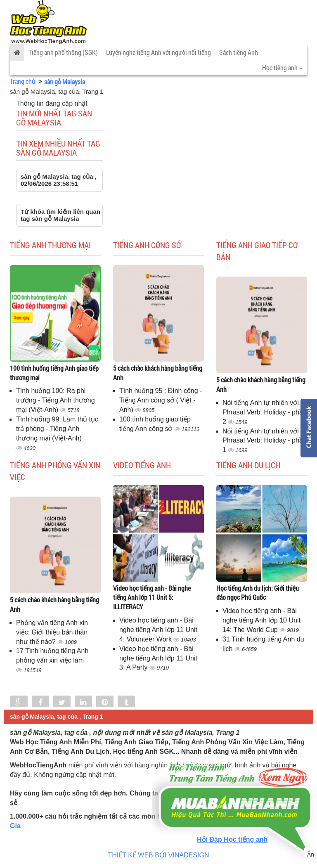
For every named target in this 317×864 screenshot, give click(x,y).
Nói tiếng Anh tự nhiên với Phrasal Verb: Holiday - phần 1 (264, 441)
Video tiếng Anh (142, 464)
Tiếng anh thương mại (50, 244)
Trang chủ (22, 81)
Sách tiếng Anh (238, 52)
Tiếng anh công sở (147, 244)
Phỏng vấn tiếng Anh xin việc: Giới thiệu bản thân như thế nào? (52, 632)
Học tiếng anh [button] (282, 67)
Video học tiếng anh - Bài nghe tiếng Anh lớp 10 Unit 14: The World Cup (261, 620)
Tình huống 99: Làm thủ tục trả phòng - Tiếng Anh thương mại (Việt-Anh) (57, 429)
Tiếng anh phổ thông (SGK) (63, 52)
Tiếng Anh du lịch (248, 464)
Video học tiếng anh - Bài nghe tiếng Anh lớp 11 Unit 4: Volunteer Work (158, 630)
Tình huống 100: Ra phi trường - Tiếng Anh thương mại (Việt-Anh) (55, 400)
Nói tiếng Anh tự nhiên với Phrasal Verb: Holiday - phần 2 (264, 412)
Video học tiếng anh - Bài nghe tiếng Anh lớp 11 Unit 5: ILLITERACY (152, 597)
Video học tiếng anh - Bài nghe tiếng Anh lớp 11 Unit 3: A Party (158, 658)
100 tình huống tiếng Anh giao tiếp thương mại (54, 373)
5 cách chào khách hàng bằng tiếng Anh (157, 373)
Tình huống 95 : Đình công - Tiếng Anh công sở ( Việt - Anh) (160, 400)
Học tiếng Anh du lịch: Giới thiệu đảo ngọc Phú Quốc (257, 593)
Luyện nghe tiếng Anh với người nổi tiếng (158, 52)
